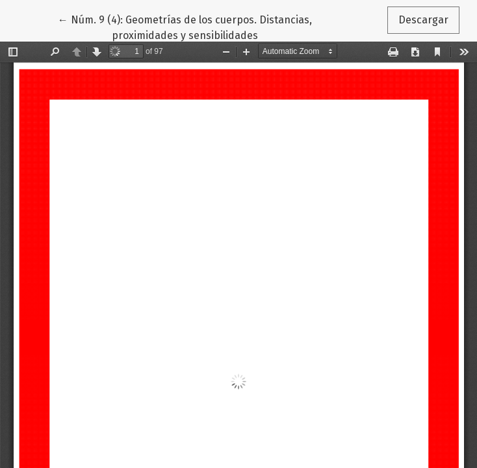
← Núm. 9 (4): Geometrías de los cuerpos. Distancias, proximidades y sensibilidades (185, 27)
